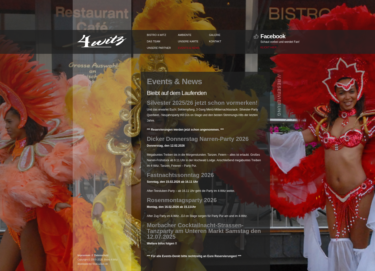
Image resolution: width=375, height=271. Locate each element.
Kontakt (215, 41)
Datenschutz (101, 255)
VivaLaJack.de (100, 264)
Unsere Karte (188, 41)
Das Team (153, 41)
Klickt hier (268, 47)
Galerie (215, 34)
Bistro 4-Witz (156, 34)
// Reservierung (279, 96)
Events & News (188, 47)
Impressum (83, 255)
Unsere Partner (159, 47)
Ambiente (184, 34)
